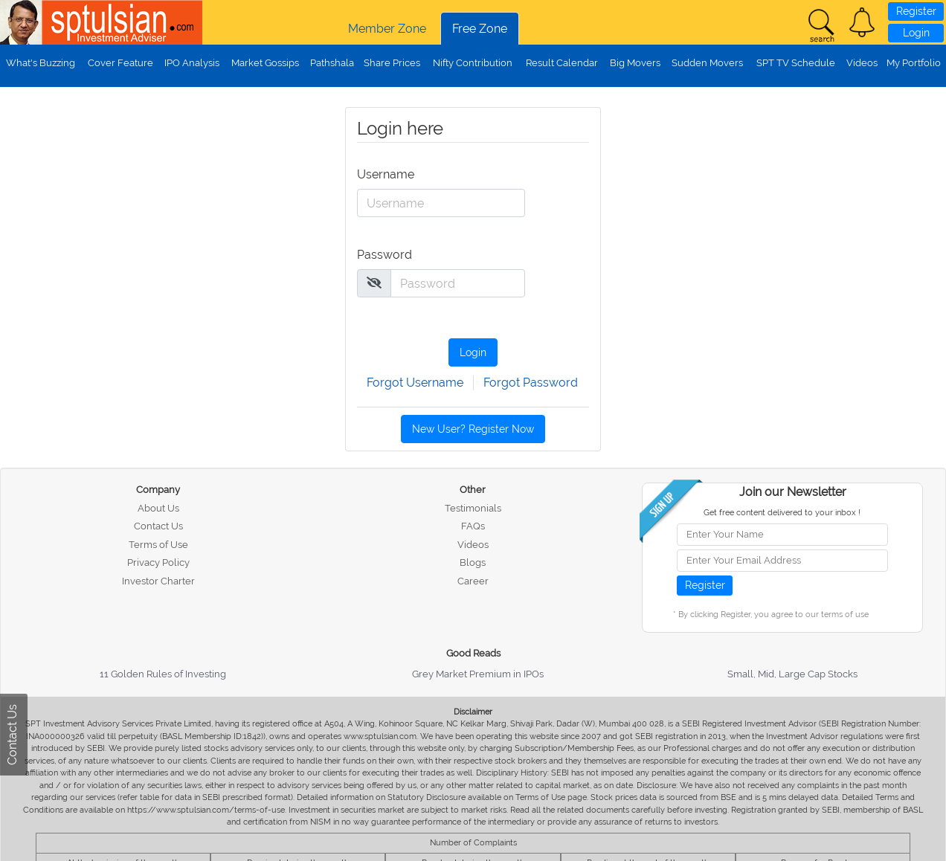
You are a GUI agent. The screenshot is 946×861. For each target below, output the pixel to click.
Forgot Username (415, 382)
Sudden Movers (707, 62)
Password (384, 255)
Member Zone (387, 29)
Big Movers (635, 62)
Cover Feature (120, 62)
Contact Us (158, 526)
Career (473, 581)
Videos (862, 62)
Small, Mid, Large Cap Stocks (792, 674)
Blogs (473, 562)
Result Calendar (562, 62)
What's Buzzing (40, 62)
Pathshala (332, 62)
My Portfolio (914, 62)
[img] (374, 282)
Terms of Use (158, 544)
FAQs (473, 526)
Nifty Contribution (472, 62)
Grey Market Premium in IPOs (478, 674)
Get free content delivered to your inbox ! (782, 512)
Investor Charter (158, 581)
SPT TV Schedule (795, 62)
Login (916, 33)
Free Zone (479, 29)
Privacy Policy (158, 562)
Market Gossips (265, 62)
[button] (862, 22)
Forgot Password (530, 382)
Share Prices (392, 62)
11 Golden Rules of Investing (163, 674)
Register (916, 11)
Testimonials (473, 508)
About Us (158, 508)
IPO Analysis (191, 62)
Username (384, 174)
